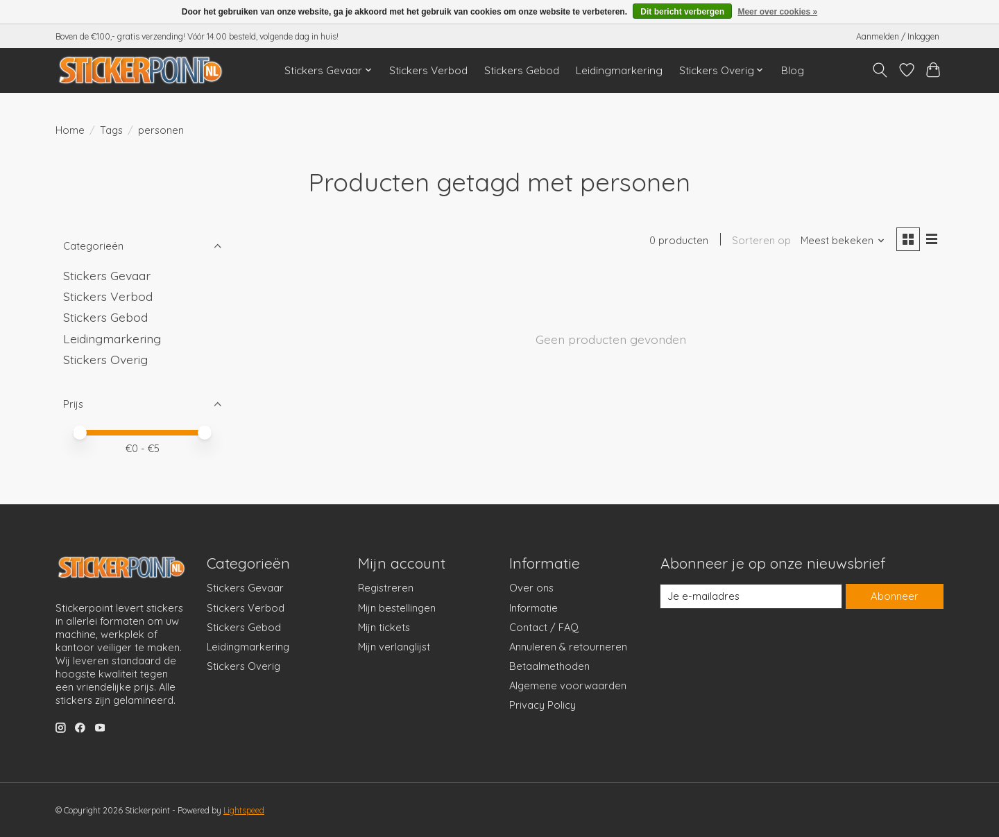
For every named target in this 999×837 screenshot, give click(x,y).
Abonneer (894, 596)
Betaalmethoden (549, 666)
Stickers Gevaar (107, 275)
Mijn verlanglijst (394, 646)
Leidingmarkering (619, 70)
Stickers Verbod (428, 70)
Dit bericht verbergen (682, 12)
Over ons (531, 587)
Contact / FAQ (544, 627)
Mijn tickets (384, 627)
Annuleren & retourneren (568, 646)
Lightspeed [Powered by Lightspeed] (243, 810)
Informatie (533, 607)
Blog (792, 70)
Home (70, 130)
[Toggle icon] (880, 70)
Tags (111, 130)
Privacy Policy (542, 704)
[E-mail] (751, 596)
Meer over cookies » (777, 12)
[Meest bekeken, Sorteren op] (842, 241)
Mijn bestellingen (397, 607)
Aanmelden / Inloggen (897, 36)
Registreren (385, 587)
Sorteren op (760, 241)
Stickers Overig (105, 359)
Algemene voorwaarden (567, 685)
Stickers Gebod (521, 70)
